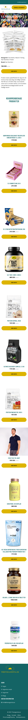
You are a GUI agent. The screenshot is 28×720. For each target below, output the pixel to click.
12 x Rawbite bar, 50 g (14, 183)
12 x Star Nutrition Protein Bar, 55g (14, 229)
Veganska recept (7, 689)
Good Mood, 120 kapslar (14, 504)
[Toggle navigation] (3, 11)
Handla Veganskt (19, 7)
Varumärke (11, 58)
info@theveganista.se (21, 2)
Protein (12, 59)
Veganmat (5, 692)
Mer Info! (14, 71)
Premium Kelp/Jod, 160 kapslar (14, 643)
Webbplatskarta (20, 717)
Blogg (4, 696)
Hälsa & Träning (19, 58)
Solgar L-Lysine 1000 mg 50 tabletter (14, 597)
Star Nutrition (5, 59)
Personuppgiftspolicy (9, 717)
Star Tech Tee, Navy (14, 458)
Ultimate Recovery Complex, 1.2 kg (14, 366)
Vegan (4, 686)
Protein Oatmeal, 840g (14, 321)
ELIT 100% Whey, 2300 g (14, 275)
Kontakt (14, 715)
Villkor (19, 715)
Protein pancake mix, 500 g (14, 412)
